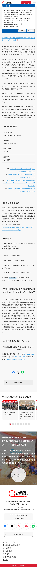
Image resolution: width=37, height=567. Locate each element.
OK (22, 31)
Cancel (30, 31)
